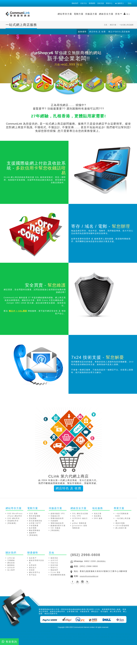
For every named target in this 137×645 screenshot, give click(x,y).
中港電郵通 (33, 526)
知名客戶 (33, 559)
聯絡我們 (75, 3)
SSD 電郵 (33, 514)
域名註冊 (97, 514)
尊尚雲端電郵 (34, 517)
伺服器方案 (69, 14)
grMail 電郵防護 (79, 524)
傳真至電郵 (120, 524)
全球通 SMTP (35, 524)
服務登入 (119, 3)
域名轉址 (97, 517)
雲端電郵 (33, 519)
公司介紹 (11, 559)
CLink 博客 (55, 573)
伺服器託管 (55, 517)
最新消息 (54, 559)
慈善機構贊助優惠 (58, 576)
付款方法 (83, 3)
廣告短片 (33, 568)
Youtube (77, 583)
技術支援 (100, 3)
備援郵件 (33, 534)
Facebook (73, 583)
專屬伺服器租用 (57, 519)
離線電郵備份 (34, 531)
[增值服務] (11, 524)
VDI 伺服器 (55, 529)
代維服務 (54, 522)
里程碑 (32, 571)
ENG (129, 3)
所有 (96, 14)
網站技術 (11, 564)
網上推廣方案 (121, 529)
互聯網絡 (11, 561)
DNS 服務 (98, 519)
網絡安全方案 (84, 14)
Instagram (82, 583)
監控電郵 (33, 529)
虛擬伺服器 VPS (58, 514)
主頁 (105, 25)
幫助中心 (109, 3)
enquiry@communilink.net (89, 577)
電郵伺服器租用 (57, 524)
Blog (87, 583)
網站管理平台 (34, 573)
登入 (104, 14)
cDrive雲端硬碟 (122, 526)
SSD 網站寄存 (13, 519)
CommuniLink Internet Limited (83, 628)
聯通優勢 (92, 3)
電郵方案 (56, 14)
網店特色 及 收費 (97, 32)
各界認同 (33, 566)
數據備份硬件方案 (58, 526)
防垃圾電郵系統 (35, 522)
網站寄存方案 (42, 14)
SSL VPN (76, 517)
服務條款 (11, 566)
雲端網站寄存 (13, 522)
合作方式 (54, 561)
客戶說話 (33, 576)
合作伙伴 (11, 568)
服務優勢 (82, 32)
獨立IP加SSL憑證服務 (119, 32)
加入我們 (11, 571)
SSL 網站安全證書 (80, 514)
